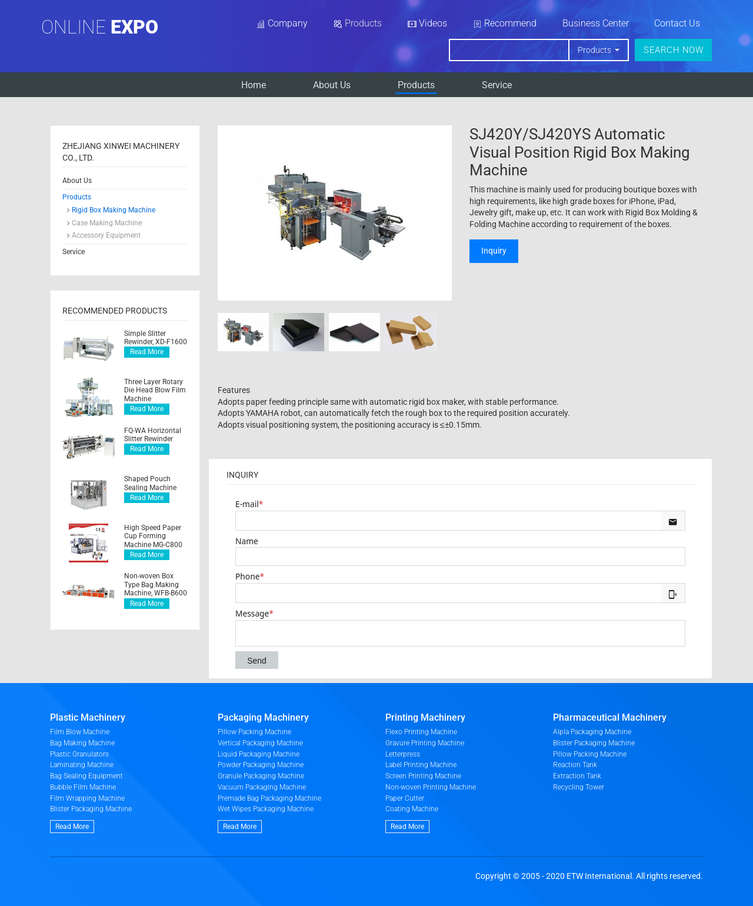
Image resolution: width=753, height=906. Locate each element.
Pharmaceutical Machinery (610, 717)
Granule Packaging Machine (261, 776)
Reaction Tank (575, 765)
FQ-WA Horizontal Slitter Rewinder (152, 435)
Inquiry (494, 250)
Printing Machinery (425, 717)
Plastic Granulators (79, 754)
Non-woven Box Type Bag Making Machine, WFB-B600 (155, 584)
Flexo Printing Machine (421, 732)
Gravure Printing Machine (424, 743)
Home (253, 85)
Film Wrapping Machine (87, 798)
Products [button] (595, 50)
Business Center (595, 23)
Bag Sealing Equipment (86, 776)
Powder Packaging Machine (261, 765)
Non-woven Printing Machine (430, 787)
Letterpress (402, 754)
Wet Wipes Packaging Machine (266, 809)
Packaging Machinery (263, 717)
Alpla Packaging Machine (592, 732)
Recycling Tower (578, 787)
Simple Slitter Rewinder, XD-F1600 (155, 337)
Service (497, 85)
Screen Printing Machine (423, 776)
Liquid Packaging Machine (258, 754)
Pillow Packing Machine (254, 732)
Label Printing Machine (421, 765)
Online (99, 27)
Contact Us (677, 23)
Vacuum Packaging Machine (262, 787)
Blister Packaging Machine (91, 809)
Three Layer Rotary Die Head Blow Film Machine (155, 390)
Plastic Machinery (87, 717)
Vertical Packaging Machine (260, 743)
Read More (147, 352)
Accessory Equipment (106, 235)
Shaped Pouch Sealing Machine (150, 483)
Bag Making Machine (82, 743)
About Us (332, 85)
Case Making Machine (107, 223)
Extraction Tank (577, 776)
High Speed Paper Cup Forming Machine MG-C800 (153, 536)
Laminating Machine (82, 765)
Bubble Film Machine (83, 787)
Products (416, 85)
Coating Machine (411, 809)
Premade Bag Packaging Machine (269, 798)
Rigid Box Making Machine (113, 210)
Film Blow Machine (79, 732)
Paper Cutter (404, 798)
